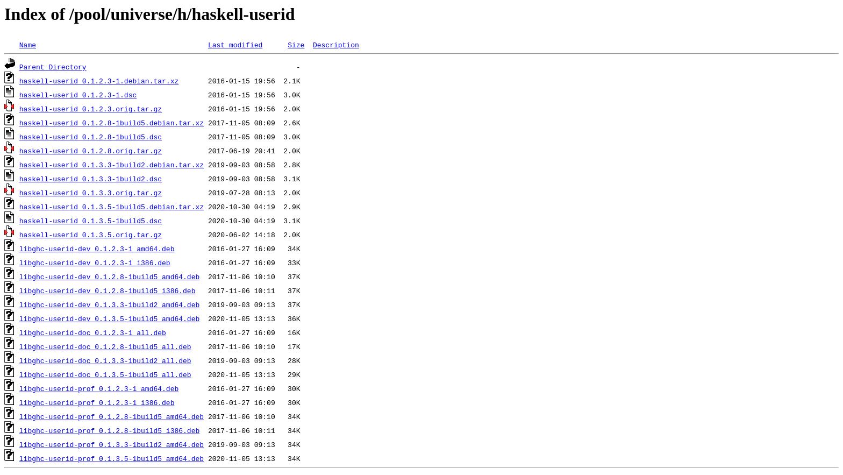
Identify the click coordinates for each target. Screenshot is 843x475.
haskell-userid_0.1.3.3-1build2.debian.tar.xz (111, 164)
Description (336, 44)
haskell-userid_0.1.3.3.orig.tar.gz (90, 192)
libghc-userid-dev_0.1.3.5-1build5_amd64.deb (109, 318)
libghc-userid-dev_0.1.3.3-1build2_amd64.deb (109, 304)
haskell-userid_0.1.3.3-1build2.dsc (90, 178)
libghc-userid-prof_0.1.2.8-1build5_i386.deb (109, 430)
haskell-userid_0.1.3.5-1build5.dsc (90, 220)
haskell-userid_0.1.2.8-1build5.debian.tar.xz (111, 122)
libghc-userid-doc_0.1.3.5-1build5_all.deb (105, 374)
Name (27, 44)
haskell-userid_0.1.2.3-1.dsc (78, 95)
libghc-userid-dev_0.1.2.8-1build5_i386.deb (107, 290)
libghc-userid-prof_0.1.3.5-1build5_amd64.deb (111, 458)
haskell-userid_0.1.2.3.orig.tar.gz (90, 109)
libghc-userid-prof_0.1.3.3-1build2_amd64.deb (111, 444)
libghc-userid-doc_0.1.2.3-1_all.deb (92, 332)
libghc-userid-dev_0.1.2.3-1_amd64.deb (97, 248)
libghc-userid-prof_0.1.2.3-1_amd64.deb (98, 388)
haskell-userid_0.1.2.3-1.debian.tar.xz (98, 81)
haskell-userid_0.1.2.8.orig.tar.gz (90, 150)
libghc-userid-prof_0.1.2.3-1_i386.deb (97, 402)
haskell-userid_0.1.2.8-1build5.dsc (90, 136)
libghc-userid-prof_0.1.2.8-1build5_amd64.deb (111, 416)
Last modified (235, 44)
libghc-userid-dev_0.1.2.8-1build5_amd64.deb (109, 276)
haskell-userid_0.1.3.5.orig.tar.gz (90, 234)
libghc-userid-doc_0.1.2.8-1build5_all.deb (105, 346)
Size (296, 44)
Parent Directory (53, 67)
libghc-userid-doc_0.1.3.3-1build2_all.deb (105, 360)
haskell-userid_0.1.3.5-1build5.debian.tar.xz (111, 206)
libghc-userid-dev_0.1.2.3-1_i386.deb (94, 262)
